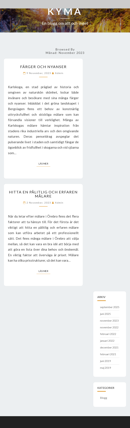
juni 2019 (105, 360)
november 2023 (109, 320)
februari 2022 (108, 333)
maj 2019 (105, 367)
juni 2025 (105, 313)
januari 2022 (107, 340)
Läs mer (44, 163)
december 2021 (109, 347)
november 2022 (109, 327)
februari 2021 (108, 354)
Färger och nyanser (43, 66)
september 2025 (109, 307)
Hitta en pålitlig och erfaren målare (43, 194)
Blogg (103, 397)
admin (59, 73)
